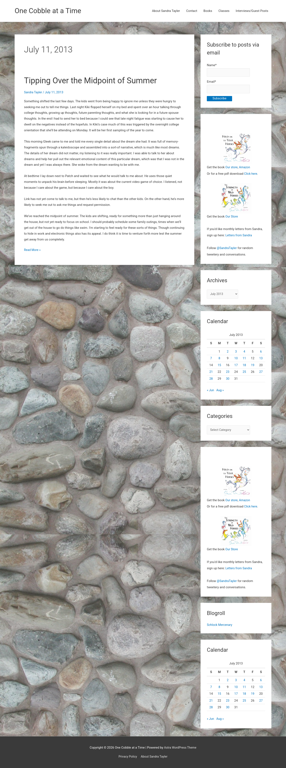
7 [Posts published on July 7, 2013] (211, 359)
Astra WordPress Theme (180, 747)
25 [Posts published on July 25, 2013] (244, 373)
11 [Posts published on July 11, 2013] (244, 359)
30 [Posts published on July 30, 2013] (227, 379)
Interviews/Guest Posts (252, 11)
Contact (191, 11)
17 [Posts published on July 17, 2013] (236, 366)
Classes (224, 11)
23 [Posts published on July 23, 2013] (227, 373)
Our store (231, 168)
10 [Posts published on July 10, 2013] (236, 359)
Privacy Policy (127, 756)
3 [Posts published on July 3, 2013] (236, 352)
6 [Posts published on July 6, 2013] (261, 352)
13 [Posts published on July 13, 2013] (261, 359)
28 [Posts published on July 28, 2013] (211, 379)
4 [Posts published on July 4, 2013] (244, 352)
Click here (251, 174)
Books (207, 11)
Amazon (245, 168)
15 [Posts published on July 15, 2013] (219, 366)
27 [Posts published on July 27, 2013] (261, 373)
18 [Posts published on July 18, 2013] (244, 366)
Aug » (220, 391)
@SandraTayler (227, 249)
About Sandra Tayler (166, 11)
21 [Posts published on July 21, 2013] (211, 373)
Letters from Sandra (239, 236)
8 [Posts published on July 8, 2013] (219, 359)
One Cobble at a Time (49, 11)
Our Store (232, 217)
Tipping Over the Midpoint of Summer (93, 81)
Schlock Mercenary (220, 625)
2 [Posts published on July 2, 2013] (228, 352)
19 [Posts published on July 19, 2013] (252, 366)
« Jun (210, 391)
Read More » (32, 250)
